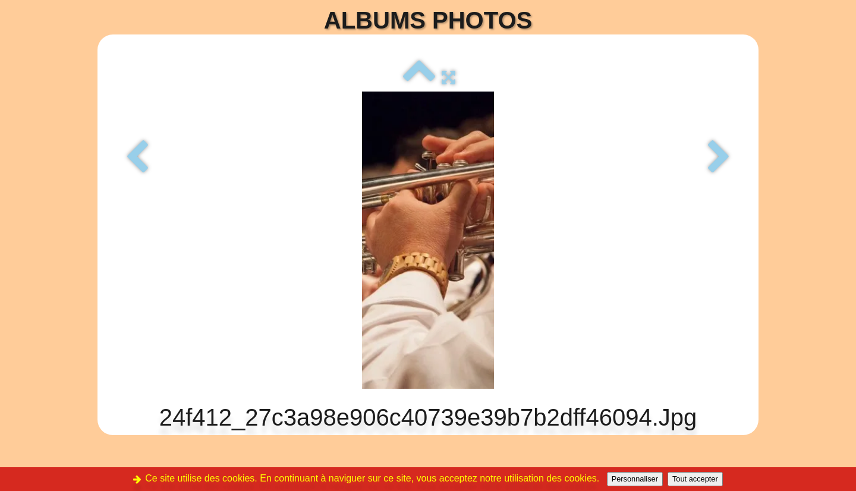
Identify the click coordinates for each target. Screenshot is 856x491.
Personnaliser (635, 478)
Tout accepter (695, 478)
